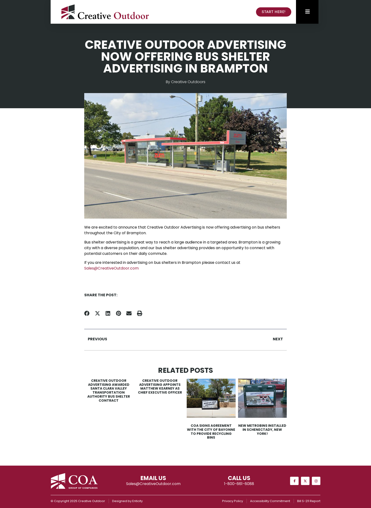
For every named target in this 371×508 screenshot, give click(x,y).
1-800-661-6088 (239, 483)
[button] (87, 313)
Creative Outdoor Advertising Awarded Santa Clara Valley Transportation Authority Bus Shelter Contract (108, 390)
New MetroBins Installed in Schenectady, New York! (262, 429)
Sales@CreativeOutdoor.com (111, 268)
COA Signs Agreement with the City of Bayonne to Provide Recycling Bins (211, 431)
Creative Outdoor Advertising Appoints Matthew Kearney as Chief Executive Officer (160, 386)
